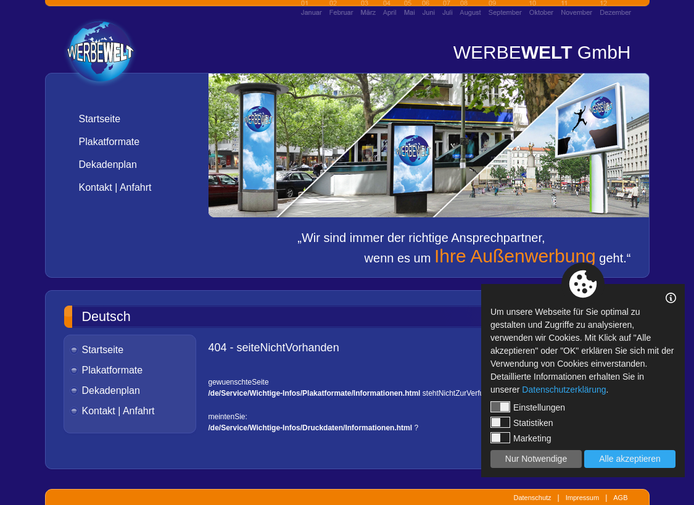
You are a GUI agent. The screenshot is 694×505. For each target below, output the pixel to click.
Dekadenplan (108, 164)
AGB (620, 497)
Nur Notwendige (536, 459)
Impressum (582, 497)
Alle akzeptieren (630, 459)
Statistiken (521, 422)
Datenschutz (532, 497)
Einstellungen (527, 406)
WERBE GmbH (542, 52)
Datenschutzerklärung (564, 389)
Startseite (100, 119)
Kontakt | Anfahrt (115, 187)
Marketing (520, 437)
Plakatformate (109, 141)
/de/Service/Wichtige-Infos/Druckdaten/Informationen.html (311, 428)
